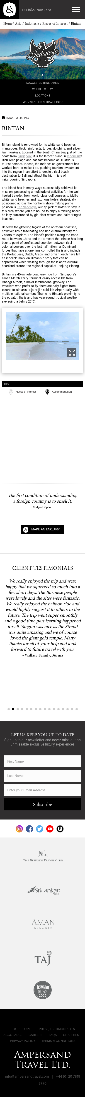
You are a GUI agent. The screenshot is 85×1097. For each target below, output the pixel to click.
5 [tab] (27, 709)
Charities (71, 1035)
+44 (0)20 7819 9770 (36, 10)
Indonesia (32, 23)
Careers (35, 1035)
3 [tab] (18, 709)
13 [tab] (63, 709)
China (27, 239)
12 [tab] (58, 709)
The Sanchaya (26, 207)
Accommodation (58, 391)
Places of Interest (55, 23)
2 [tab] (13, 709)
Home (7, 23)
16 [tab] (76, 709)
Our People (22, 1029)
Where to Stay (42, 89)
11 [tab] (54, 709)
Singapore (25, 156)
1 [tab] (8, 709)
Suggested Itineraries (42, 82)
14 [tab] (67, 709)
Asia (18, 23)
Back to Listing (17, 118)
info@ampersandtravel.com (27, 1076)
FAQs (53, 1035)
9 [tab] (45, 709)
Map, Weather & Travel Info (42, 102)
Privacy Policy (22, 1040)
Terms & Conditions (58, 1040)
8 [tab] (40, 709)
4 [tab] (22, 709)
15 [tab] (72, 709)
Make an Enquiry (45, 529)
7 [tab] (36, 709)
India (41, 239)
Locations (42, 95)
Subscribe (42, 805)
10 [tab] (49, 709)
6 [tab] (31, 709)
